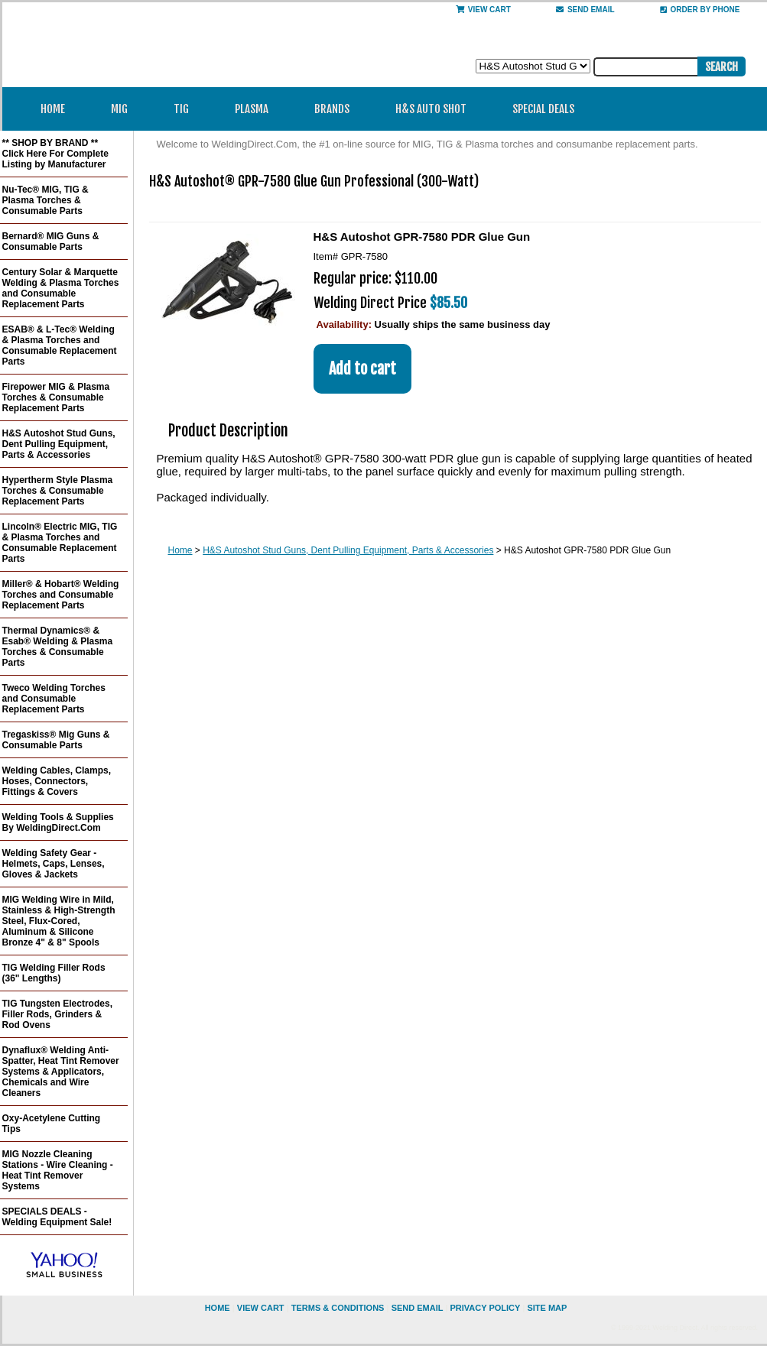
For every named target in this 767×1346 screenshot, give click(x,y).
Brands (336, 109)
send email (585, 9)
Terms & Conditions (338, 1307)
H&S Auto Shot (430, 109)
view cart (260, 1307)
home (217, 1307)
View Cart (483, 9)
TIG (186, 109)
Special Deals (543, 109)
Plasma (256, 109)
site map (547, 1307)
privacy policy (485, 1307)
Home (53, 109)
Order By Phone (700, 9)
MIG (124, 109)
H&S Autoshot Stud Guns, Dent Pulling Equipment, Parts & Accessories (348, 550)
